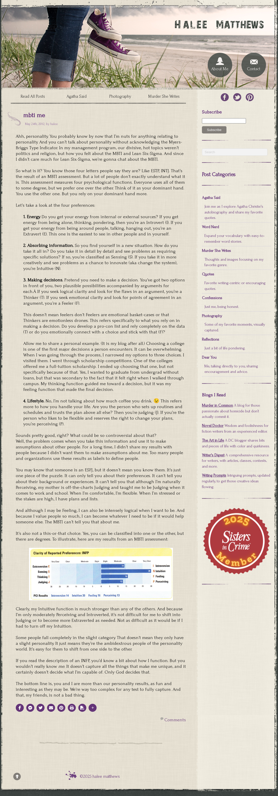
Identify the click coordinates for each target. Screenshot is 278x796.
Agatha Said (77, 96)
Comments (175, 720)
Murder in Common (217, 405)
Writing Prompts (214, 475)
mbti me (34, 115)
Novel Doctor (212, 425)
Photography (120, 96)
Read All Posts (33, 96)
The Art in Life (213, 440)
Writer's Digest (213, 455)
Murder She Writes (164, 96)
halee (54, 124)
